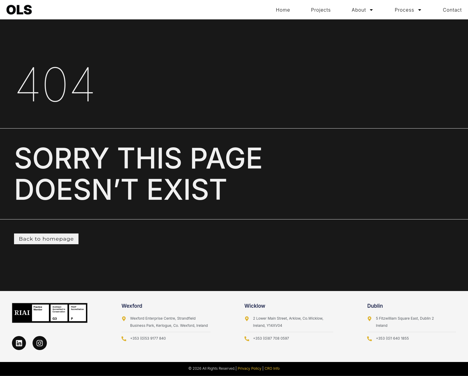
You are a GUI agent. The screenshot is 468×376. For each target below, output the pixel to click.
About (363, 9)
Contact (452, 10)
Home (283, 10)
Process (408, 9)
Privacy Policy (249, 369)
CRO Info (272, 369)
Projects (321, 10)
